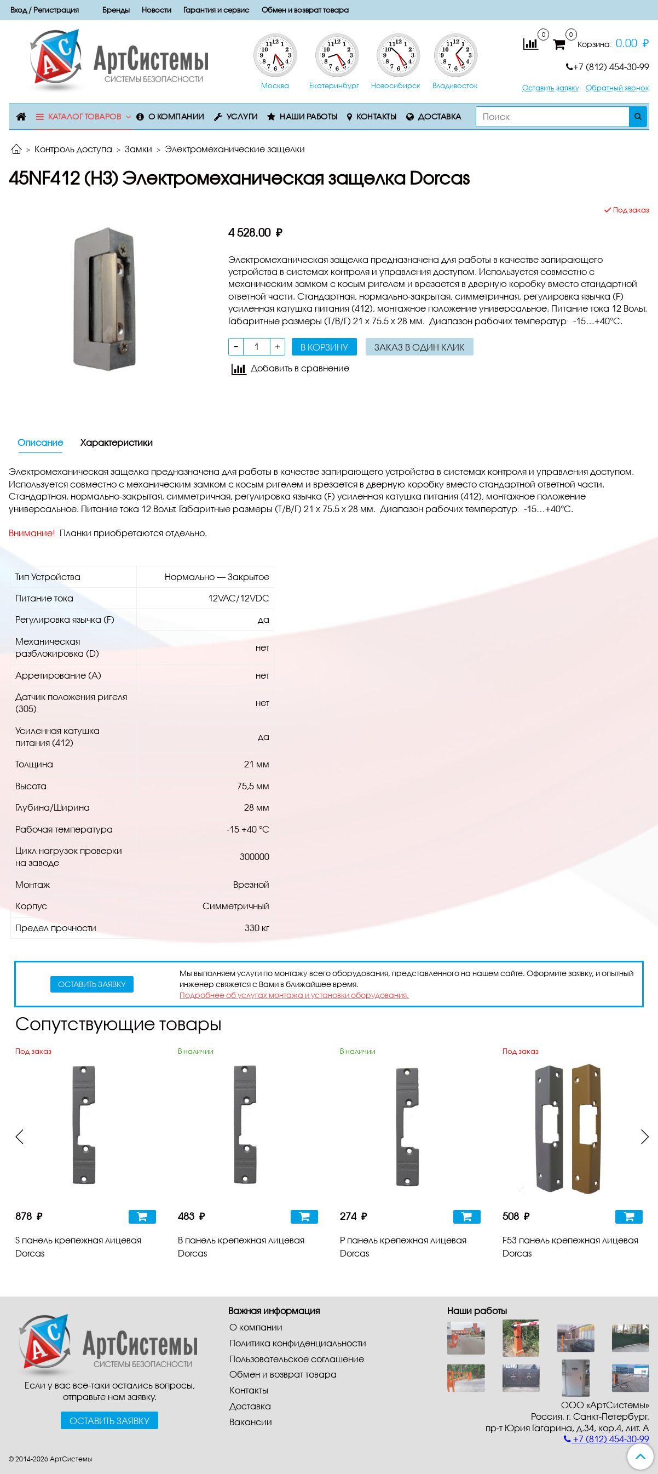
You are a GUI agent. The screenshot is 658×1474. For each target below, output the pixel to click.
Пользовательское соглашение (296, 1358)
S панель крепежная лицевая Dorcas (78, 1246)
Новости (156, 9)
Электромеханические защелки (235, 149)
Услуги (242, 116)
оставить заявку (92, 984)
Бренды (116, 9)
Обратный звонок (617, 87)
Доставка (439, 116)
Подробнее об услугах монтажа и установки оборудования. (294, 995)
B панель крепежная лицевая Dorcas (241, 1246)
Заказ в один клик (419, 347)
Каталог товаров (85, 116)
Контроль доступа (73, 149)
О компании (176, 116)
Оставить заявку (550, 87)
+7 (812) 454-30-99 (607, 66)
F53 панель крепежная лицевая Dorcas (570, 1246)
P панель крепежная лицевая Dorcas (403, 1246)
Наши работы (309, 116)
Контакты (376, 116)
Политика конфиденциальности (297, 1343)
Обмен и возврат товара (305, 9)
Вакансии (250, 1421)
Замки (138, 149)
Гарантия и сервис (216, 9)
